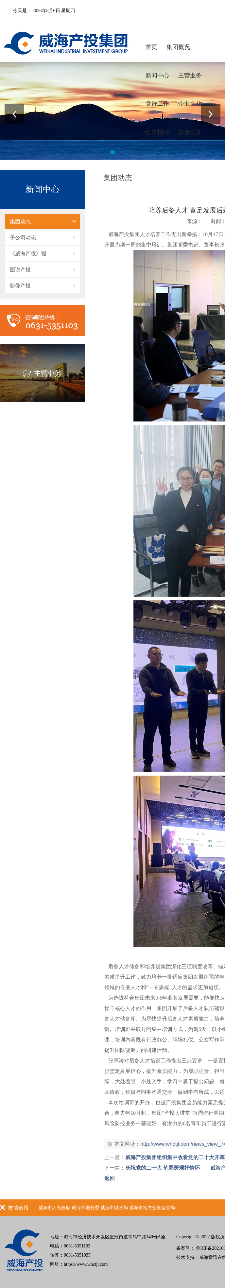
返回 (109, 1178)
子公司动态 (23, 237)
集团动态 (20, 221)
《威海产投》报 (28, 253)
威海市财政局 (114, 1207)
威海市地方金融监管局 (152, 1207)
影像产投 (20, 285)
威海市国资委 (85, 1207)
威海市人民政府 (54, 1207)
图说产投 (20, 269)
